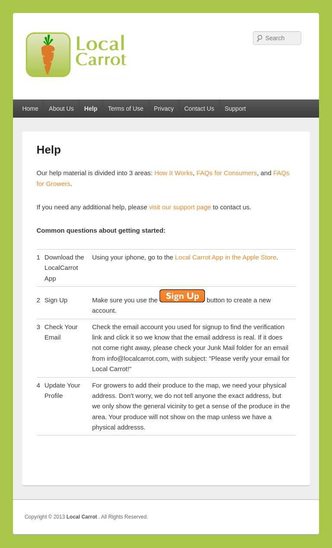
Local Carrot (83, 517)
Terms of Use (125, 108)
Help (90, 108)
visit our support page (180, 207)
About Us (61, 108)
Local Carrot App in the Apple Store (225, 257)
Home (30, 108)
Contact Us (199, 108)
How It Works (173, 172)
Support (235, 108)
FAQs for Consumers (226, 172)
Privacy (164, 108)
